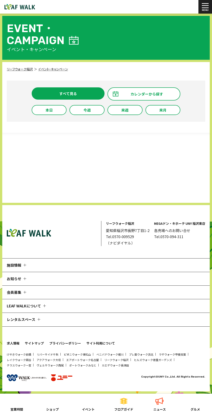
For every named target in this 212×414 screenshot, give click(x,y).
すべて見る (68, 93)
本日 (49, 110)
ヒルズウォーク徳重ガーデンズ (153, 360)
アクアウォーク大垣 (49, 360)
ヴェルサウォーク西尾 (50, 365)
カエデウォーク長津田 (115, 365)
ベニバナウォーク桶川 (110, 354)
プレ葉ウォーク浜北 (141, 354)
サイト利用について (100, 343)
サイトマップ (34, 343)
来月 (163, 110)
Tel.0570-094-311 (168, 236)
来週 (125, 110)
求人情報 (13, 343)
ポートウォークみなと (82, 365)
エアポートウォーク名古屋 (82, 360)
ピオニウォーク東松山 (77, 354)
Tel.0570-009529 (120, 236)
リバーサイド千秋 (47, 354)
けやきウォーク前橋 (19, 354)
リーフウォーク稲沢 (116, 360)
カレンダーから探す (147, 94)
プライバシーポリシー (65, 343)
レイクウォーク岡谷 (19, 360)
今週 (87, 110)
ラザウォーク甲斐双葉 (172, 354)
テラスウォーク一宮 (19, 365)
